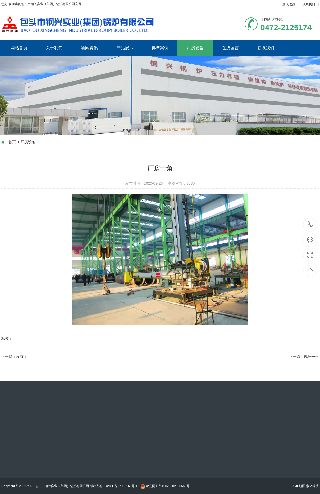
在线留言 (235, 48)
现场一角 (311, 356)
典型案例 (165, 48)
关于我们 (59, 48)
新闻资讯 (94, 48)
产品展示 (129, 48)
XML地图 (298, 486)
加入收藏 (288, 4)
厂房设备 (195, 48)
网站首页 (24, 48)
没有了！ (23, 356)
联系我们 (308, 4)
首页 (12, 142)
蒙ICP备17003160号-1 (122, 486)
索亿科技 (312, 486)
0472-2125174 (310, 225)
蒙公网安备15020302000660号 (165, 486)
